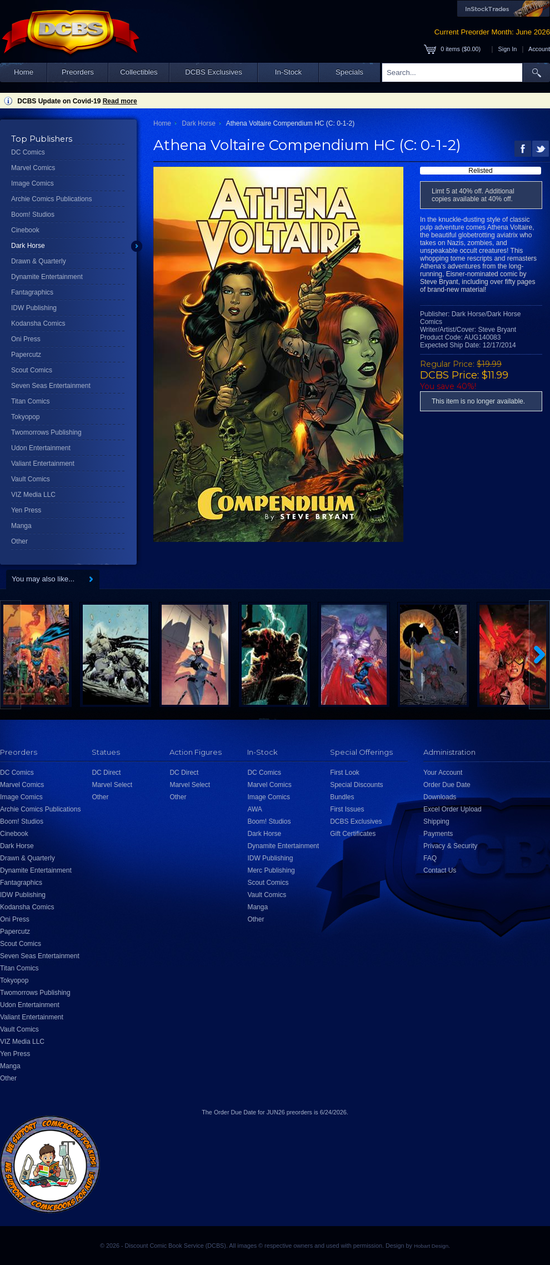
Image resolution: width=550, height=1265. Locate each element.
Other (19, 541)
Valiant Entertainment (42, 463)
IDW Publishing (34, 308)
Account (539, 49)
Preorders (78, 72)
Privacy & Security (450, 846)
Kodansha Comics (38, 323)
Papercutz (26, 354)
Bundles (342, 797)
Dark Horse (28, 246)
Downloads (439, 797)
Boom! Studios (32, 214)
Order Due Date (447, 785)
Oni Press (26, 339)
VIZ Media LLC (33, 495)
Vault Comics (30, 479)
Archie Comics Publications (51, 199)
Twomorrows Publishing (46, 432)
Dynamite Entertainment (47, 277)
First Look (344, 772)
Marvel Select (112, 785)
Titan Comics (30, 401)
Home (23, 72)
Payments (438, 834)
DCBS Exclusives (213, 72)
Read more (120, 101)
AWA (254, 809)
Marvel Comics (33, 168)
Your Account (442, 772)
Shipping (436, 821)
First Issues (347, 809)
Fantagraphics (32, 292)
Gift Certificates (353, 834)
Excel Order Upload (452, 809)
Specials (349, 72)
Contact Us (439, 870)
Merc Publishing (270, 870)
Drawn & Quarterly (38, 261)
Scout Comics (31, 370)
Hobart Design (431, 1246)
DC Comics (28, 152)
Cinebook (25, 230)
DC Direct (106, 772)
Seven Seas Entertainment (51, 386)
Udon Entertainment (41, 448)
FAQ (430, 858)
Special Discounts (356, 785)
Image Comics (32, 183)
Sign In (507, 49)
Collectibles (138, 72)
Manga (21, 526)
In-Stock (288, 72)
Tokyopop (25, 417)
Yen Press (26, 510)
